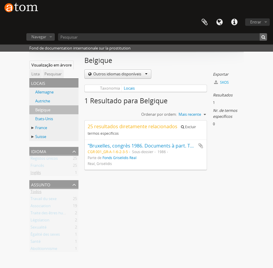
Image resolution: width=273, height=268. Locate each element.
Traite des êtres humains (52, 214)
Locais (129, 88)
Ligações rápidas (234, 22)
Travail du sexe (43, 199)
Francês (37, 166)
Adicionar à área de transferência (201, 146)
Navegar (38, 36)
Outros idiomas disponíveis (119, 74)
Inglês (35, 173)
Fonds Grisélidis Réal (119, 157)
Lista (35, 74)
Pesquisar (53, 74)
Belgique (42, 109)
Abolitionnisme (43, 249)
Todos (35, 192)
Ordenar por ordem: (159, 114)
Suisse (40, 136)
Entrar (255, 22)
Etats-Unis (44, 118)
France (41, 127)
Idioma (219, 22)
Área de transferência (204, 22)
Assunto (40, 184)
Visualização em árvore (51, 65)
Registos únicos (44, 159)
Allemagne (44, 92)
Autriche (42, 101)
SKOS (221, 82)
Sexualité (38, 228)
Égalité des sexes (45, 235)
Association (40, 207)
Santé (35, 242)
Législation (39, 221)
